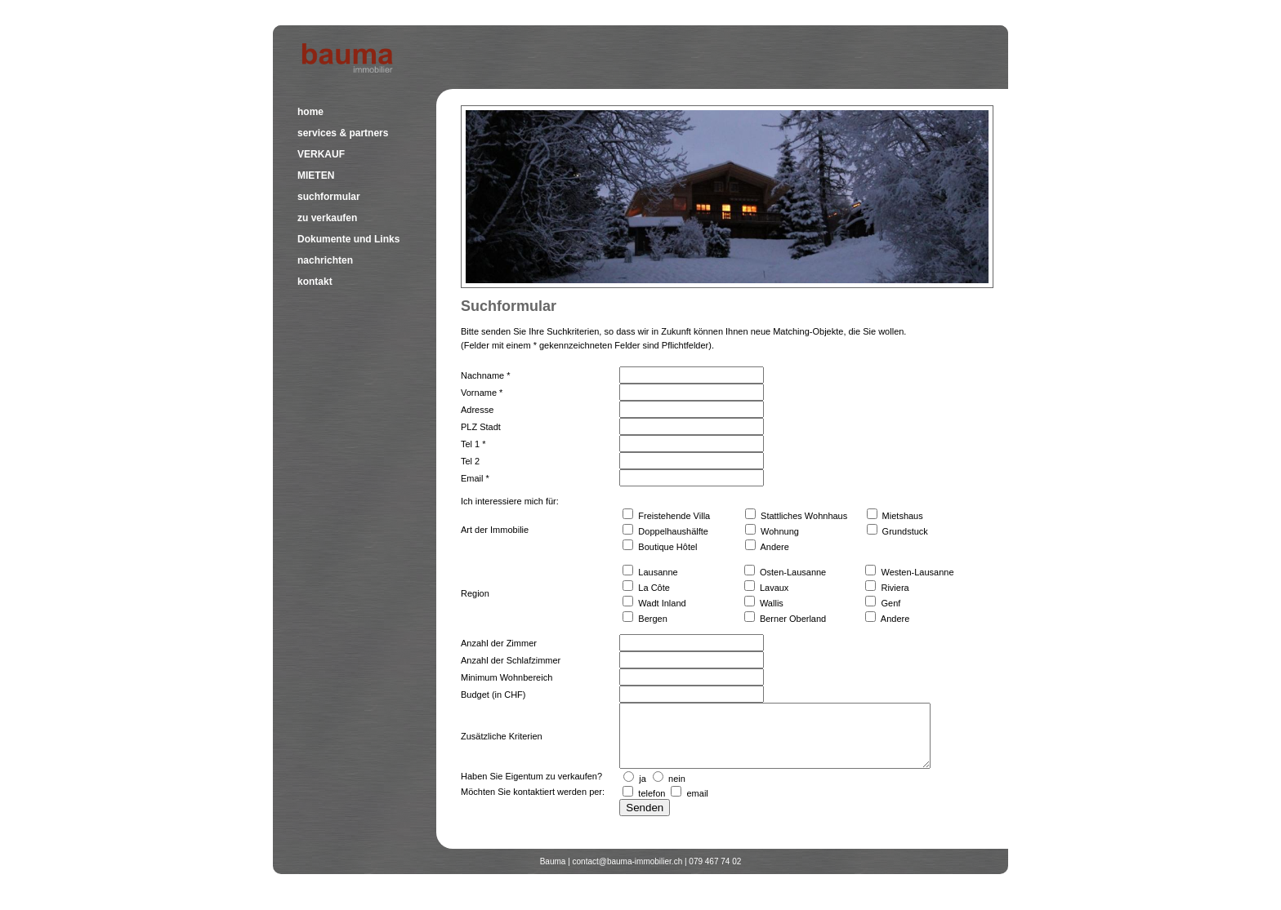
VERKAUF (321, 154)
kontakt (315, 281)
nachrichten (325, 260)
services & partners (342, 133)
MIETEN (315, 175)
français (992, 16)
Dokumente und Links (348, 239)
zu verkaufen (327, 218)
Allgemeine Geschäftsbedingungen (945, 894)
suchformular (328, 196)
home (310, 112)
